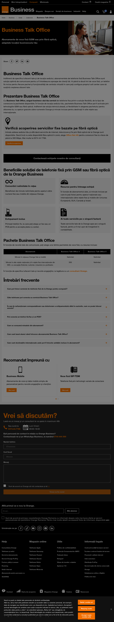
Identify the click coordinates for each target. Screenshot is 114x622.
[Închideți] (111, 611)
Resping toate (86, 611)
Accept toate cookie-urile (86, 618)
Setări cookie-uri (86, 605)
